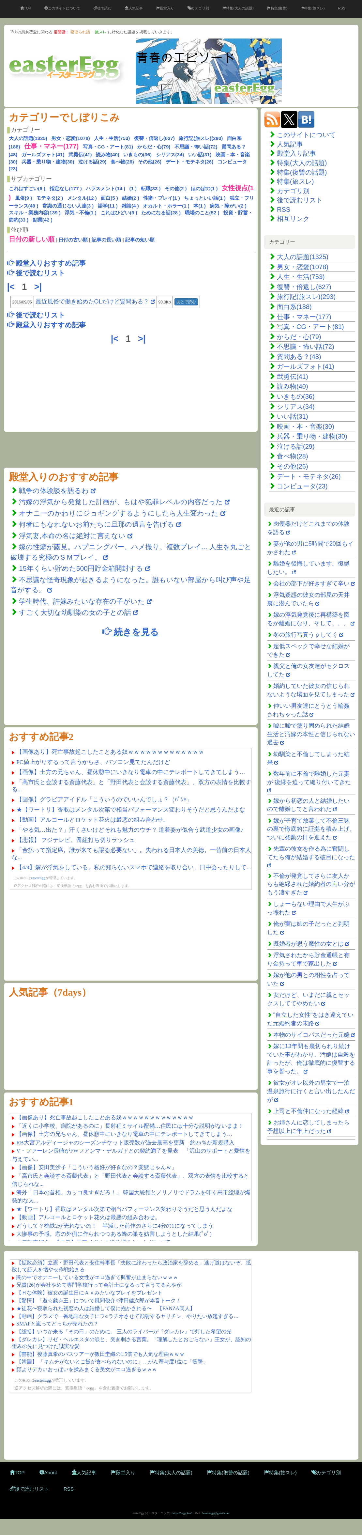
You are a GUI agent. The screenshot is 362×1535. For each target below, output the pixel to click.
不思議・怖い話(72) (196, 146)
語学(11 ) (108, 206)
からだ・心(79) (154, 146)
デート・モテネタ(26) (190, 161)
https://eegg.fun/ (182, 1513)
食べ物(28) (122, 161)
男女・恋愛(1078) (70, 138)
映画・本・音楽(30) (305, 426)
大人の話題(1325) (28, 138)
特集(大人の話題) (237, 8)
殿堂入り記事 (296, 153)
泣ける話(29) (92, 161)
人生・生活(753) (112, 138)
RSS (341, 8)
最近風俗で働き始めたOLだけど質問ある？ (92, 301)
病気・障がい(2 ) (228, 206)
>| (39, 287)
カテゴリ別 (198, 8)
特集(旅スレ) (312, 8)
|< (12, 287)
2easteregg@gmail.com (216, 1513)
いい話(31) (200, 154)
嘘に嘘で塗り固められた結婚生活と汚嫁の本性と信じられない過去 (311, 734)
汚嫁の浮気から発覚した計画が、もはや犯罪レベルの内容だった (121, 501)
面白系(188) (294, 306)
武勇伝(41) (80, 154)
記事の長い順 (106, 239)
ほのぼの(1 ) (204, 188)
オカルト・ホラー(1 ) (166, 206)
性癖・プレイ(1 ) (161, 198)
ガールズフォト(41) (43, 154)
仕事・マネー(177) (304, 316)
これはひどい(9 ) (118, 212)
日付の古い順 (73, 239)
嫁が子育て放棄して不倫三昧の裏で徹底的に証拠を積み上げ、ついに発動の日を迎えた (311, 829)
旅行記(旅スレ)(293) (201, 138)
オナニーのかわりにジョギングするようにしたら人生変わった (119, 513)
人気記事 (134, 8)
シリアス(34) (170, 154)
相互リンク (293, 218)
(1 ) (133, 188)
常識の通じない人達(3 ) (68, 206)
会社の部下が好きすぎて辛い (311, 583)
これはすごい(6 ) (27, 188)
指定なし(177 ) (66, 188)
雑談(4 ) (130, 206)
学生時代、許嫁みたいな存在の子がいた (82, 601)
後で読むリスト (300, 200)
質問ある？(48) (299, 356)
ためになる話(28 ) (161, 212)
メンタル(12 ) (82, 198)
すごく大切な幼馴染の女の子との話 (75, 612)
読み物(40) (107, 154)
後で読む (103, 8)
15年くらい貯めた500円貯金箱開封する (81, 568)
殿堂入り (165, 8)
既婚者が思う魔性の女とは (308, 943)
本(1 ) (199, 206)
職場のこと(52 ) (202, 212)
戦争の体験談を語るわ (55, 490)
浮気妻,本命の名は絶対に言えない (73, 535)
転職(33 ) (151, 188)
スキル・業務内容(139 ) (35, 212)
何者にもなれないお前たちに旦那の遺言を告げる (96, 524)
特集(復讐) (277, 8)
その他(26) (149, 161)
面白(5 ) (109, 198)
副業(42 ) (43, 220)
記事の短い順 (140, 239)
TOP (25, 8)
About (48, 1472)
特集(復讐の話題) (302, 172)
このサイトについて (62, 8)
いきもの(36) (137, 154)
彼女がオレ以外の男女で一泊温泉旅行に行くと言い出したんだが (311, 1091)
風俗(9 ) (23, 198)
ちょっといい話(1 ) (205, 198)
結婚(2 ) (130, 198)
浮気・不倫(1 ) (81, 212)
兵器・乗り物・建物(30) (48, 161)
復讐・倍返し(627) (154, 138)
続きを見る (130, 632)
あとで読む (186, 302)
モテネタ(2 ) (49, 198)
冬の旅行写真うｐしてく (305, 634)
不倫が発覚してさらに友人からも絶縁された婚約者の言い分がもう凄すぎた (311, 884)
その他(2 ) (176, 188)
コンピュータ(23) (302, 486)
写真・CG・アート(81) (108, 146)
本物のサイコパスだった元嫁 (311, 1034)
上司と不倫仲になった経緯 (308, 1111)
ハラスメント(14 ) (105, 188)
